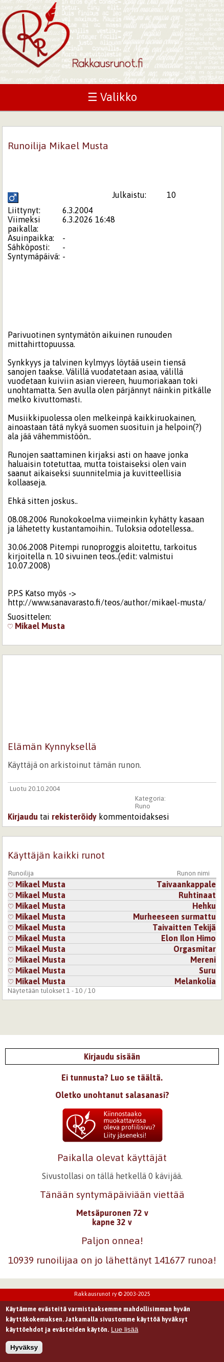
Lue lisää (124, 1332)
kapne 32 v (112, 1222)
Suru (207, 970)
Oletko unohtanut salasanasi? (112, 1095)
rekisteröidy (74, 816)
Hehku (204, 905)
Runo (142, 806)
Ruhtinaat (197, 895)
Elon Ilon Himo (188, 938)
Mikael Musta (36, 626)
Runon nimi (193, 873)
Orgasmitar (194, 948)
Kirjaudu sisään (112, 1056)
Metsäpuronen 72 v (112, 1212)
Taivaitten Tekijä (184, 927)
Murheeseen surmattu (174, 916)
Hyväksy (24, 1351)
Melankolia (195, 981)
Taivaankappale (186, 884)
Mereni (203, 959)
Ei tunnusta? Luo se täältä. (112, 1077)
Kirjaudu (23, 816)
